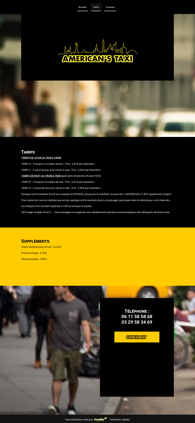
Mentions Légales (120, 419)
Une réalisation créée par (86, 419)
